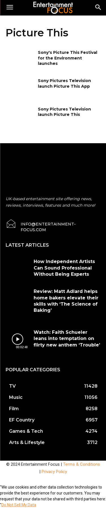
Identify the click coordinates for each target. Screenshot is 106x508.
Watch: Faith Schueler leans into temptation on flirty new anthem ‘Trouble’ (67, 339)
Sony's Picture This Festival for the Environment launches (67, 58)
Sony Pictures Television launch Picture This (64, 112)
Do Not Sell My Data (18, 505)
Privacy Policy (54, 471)
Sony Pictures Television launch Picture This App (64, 83)
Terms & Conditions (81, 464)
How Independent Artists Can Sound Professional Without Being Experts (64, 268)
